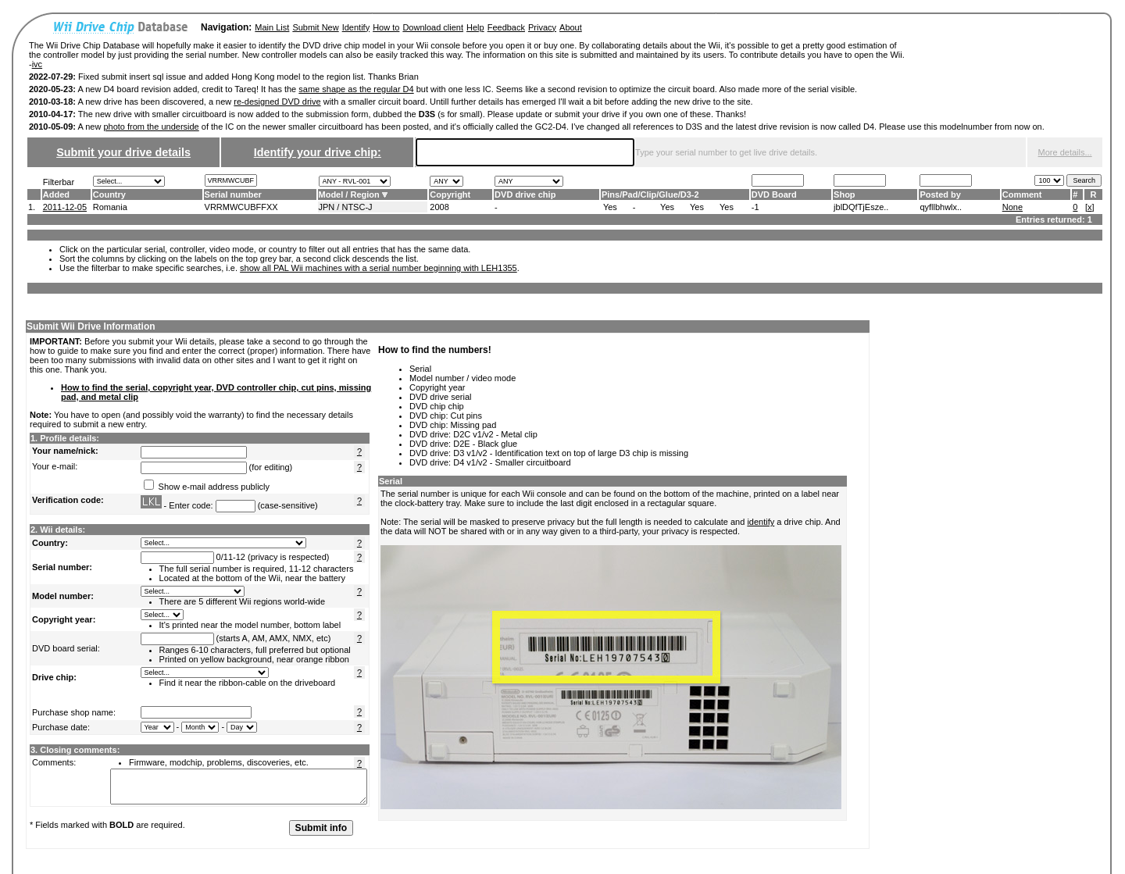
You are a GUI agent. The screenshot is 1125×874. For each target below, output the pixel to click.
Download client (432, 27)
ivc (37, 64)
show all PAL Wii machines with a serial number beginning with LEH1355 (378, 268)
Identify (356, 27)
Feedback (506, 27)
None (1012, 207)
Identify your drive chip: (317, 152)
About (570, 27)
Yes (610, 207)
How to (386, 27)
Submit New (315, 27)
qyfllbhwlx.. (941, 207)
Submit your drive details (123, 152)
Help (475, 27)
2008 (439, 207)
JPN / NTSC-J (346, 207)
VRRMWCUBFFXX (241, 207)
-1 (755, 207)
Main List (272, 27)
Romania (110, 207)
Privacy (542, 27)
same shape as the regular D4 (355, 89)
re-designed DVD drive (277, 101)
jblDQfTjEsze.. (861, 207)
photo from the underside (150, 126)
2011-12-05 (65, 207)
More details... (1065, 152)
